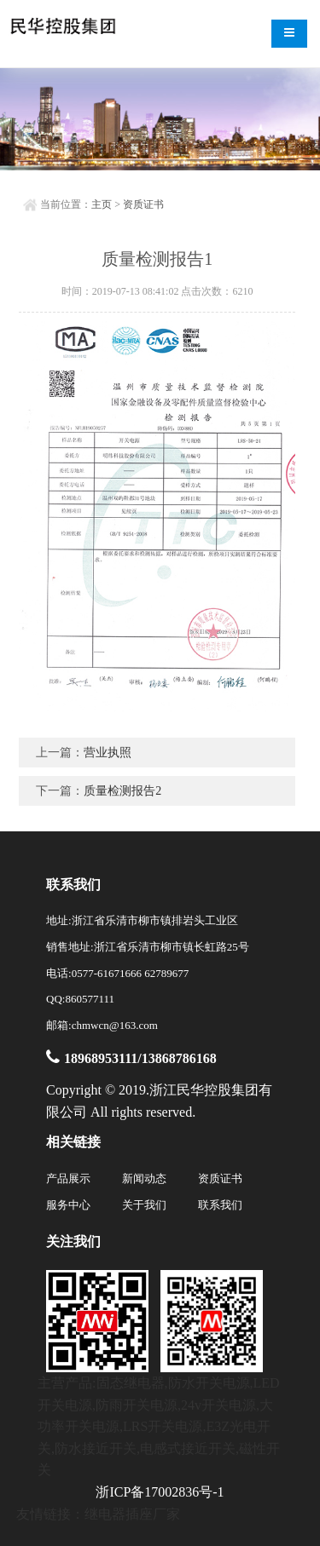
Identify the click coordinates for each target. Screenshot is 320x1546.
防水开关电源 (209, 1383)
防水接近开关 (96, 1448)
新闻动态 (144, 1178)
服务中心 (68, 1204)
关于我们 (144, 1204)
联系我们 (220, 1204)
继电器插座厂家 (132, 1514)
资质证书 (143, 204)
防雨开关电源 (136, 1405)
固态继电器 (130, 1383)
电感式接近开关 (188, 1448)
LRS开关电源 (162, 1426)
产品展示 (68, 1178)
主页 (101, 204)
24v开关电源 (218, 1405)
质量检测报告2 (122, 790)
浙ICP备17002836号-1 (160, 1492)
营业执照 (107, 752)
